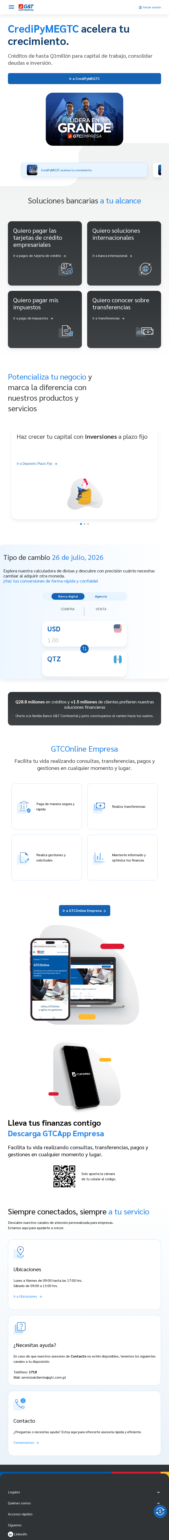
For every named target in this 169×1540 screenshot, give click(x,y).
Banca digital (68, 596)
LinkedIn (17, 1534)
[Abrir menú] (11, 7)
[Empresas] (26, 7)
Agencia (101, 596)
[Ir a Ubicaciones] (27, 1296)
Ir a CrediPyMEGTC (84, 78)
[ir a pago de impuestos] (33, 318)
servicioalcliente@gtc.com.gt (43, 1377)
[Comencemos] (26, 1442)
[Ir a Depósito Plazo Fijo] (84, 463)
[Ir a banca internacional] (112, 255)
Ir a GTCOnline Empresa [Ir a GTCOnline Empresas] (85, 910)
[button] (84, 170)
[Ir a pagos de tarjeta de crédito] (39, 255)
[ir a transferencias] (108, 318)
